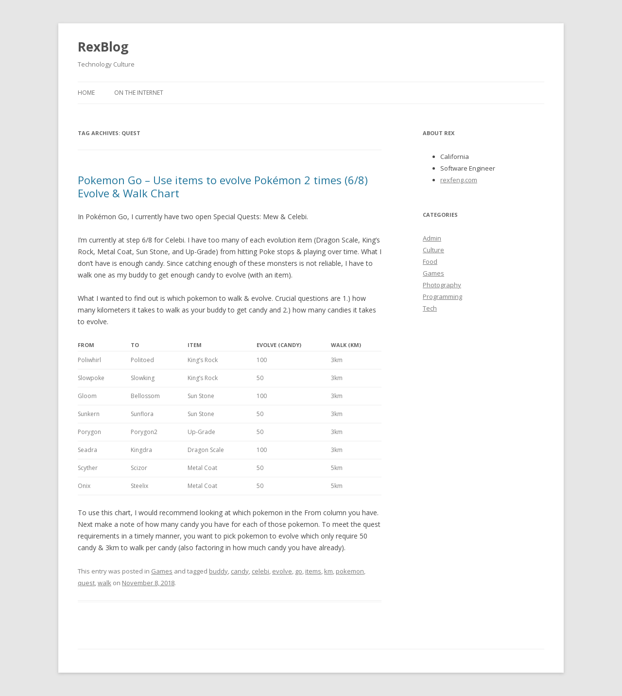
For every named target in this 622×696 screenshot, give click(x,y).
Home (86, 92)
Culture (433, 249)
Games (162, 571)
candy (240, 571)
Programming (442, 296)
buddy (218, 571)
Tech (430, 308)
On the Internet (138, 92)
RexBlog (103, 46)
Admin (432, 238)
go (298, 571)
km (328, 571)
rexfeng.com (458, 179)
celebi (260, 571)
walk (104, 582)
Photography (442, 284)
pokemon (350, 571)
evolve (282, 571)
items (313, 571)
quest (86, 582)
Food (430, 261)
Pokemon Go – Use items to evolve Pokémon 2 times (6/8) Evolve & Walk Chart (223, 186)
